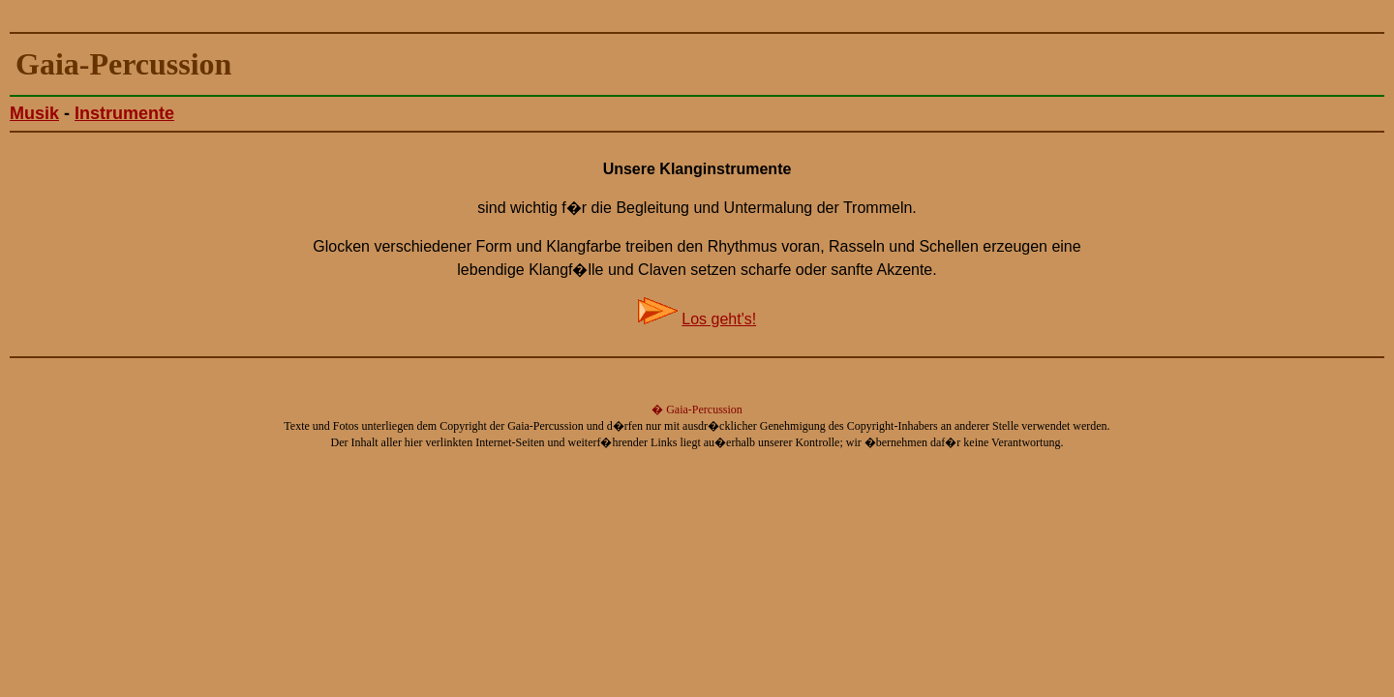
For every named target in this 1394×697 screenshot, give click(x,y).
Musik (34, 113)
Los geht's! (719, 319)
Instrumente (124, 113)
